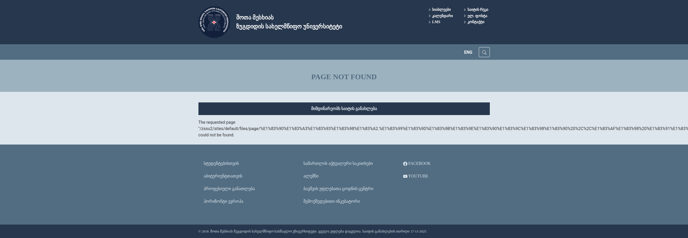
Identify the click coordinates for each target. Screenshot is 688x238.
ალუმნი (310, 176)
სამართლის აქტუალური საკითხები (338, 163)
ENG (468, 52)
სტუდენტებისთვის (221, 163)
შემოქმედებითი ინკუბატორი (331, 201)
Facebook (417, 163)
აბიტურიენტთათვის (223, 176)
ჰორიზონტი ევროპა (223, 201)
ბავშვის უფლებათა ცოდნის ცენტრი (338, 188)
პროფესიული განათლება (229, 188)
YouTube (415, 176)
